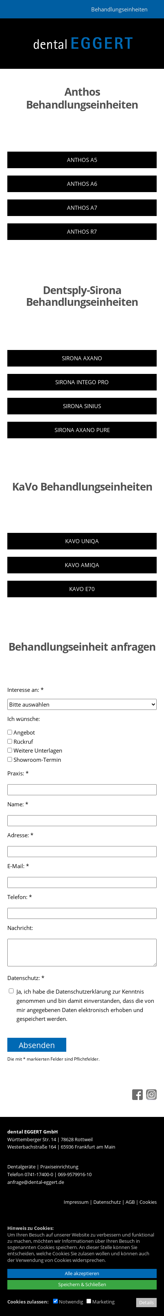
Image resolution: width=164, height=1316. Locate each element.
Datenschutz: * (25, 977)
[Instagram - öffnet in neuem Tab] (150, 1097)
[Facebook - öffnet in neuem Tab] (136, 1097)
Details (146, 1302)
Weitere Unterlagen (34, 750)
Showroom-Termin (34, 759)
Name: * (17, 804)
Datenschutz (107, 1202)
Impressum (76, 1202)
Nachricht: (20, 927)
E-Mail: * (18, 866)
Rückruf (20, 741)
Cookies (148, 1202)
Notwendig (68, 1301)
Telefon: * (19, 897)
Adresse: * (20, 835)
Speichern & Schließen (82, 1284)
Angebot (21, 732)
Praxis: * (18, 773)
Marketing (100, 1301)
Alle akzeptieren (82, 1273)
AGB (130, 1202)
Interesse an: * (25, 689)
